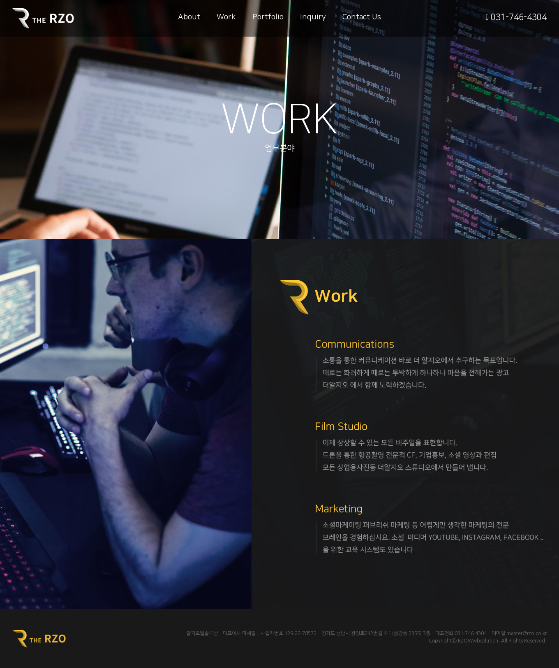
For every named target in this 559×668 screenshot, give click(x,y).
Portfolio (268, 17)
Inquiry (313, 17)
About (189, 17)
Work (226, 17)
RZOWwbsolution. (479, 640)
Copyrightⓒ (443, 640)
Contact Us (361, 17)
